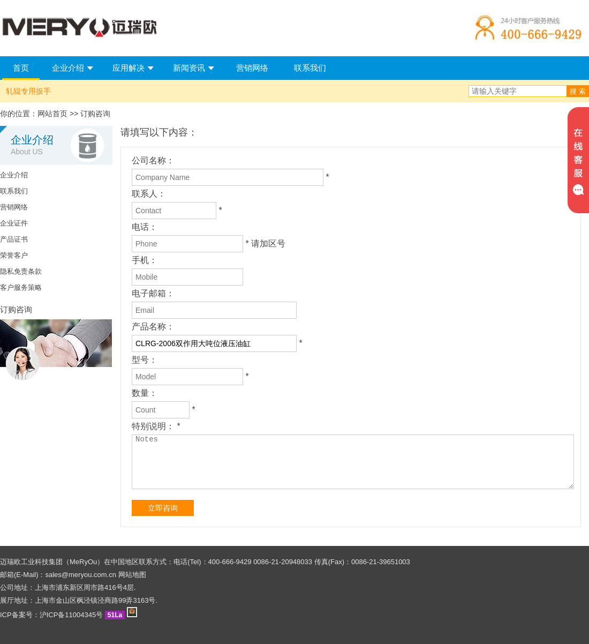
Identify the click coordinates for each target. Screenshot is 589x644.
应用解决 (128, 67)
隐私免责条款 (21, 271)
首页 (21, 67)
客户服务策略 (21, 287)
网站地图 (132, 575)
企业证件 (14, 223)
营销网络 (252, 67)
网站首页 (52, 113)
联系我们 (310, 67)
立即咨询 (163, 508)
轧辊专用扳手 (28, 91)
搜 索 (578, 91)
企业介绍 (68, 67)
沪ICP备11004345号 (71, 615)
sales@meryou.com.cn (81, 575)
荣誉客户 (14, 255)
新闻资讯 (189, 67)
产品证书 (14, 239)
